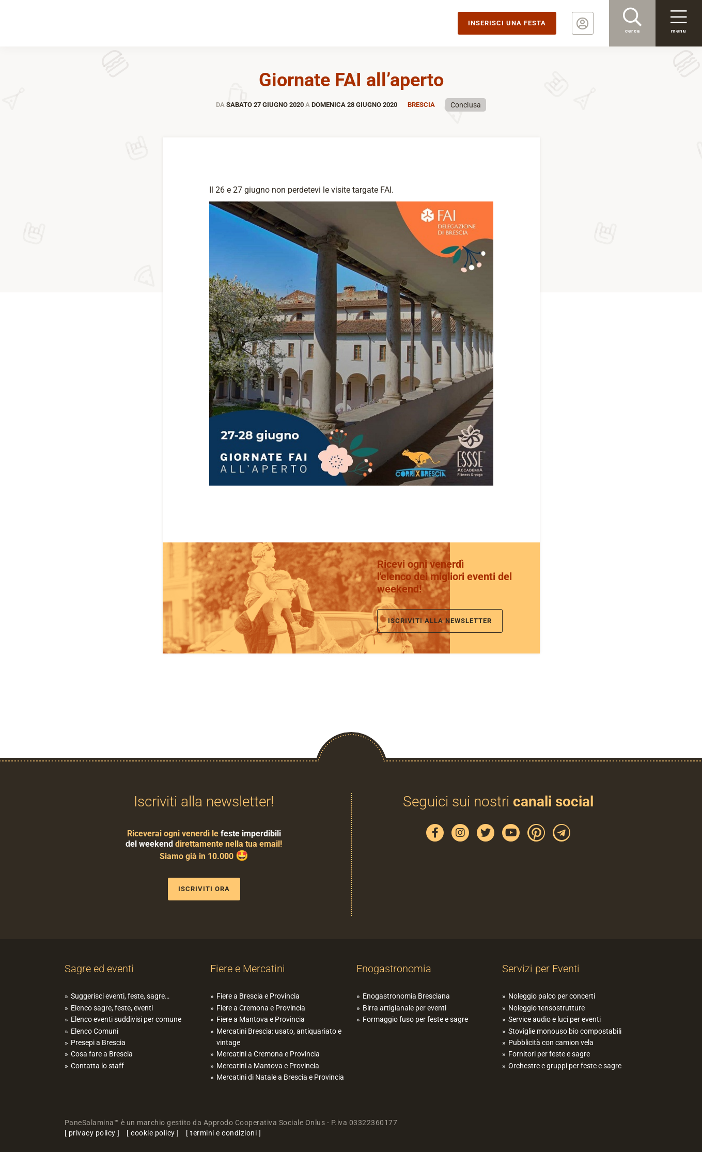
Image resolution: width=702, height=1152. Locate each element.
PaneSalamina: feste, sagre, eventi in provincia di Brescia (80, 23)
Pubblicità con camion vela (551, 1042)
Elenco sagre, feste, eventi (112, 1008)
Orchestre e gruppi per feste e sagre (564, 1066)
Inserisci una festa (507, 23)
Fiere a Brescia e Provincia (258, 996)
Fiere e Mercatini (247, 968)
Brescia (421, 104)
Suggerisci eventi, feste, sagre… (120, 996)
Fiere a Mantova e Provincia (260, 1019)
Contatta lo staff (97, 1066)
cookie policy (153, 1133)
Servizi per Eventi (541, 968)
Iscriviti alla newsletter (440, 621)
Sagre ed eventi (99, 968)
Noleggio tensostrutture (546, 1008)
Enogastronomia (393, 968)
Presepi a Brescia (98, 1042)
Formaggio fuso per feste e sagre (415, 1019)
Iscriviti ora (204, 889)
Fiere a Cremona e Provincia (260, 1008)
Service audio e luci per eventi (554, 1019)
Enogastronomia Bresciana (406, 996)
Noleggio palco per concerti (551, 996)
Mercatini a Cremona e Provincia (268, 1054)
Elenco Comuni (94, 1031)
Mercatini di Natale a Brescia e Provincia (280, 1077)
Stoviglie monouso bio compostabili (564, 1031)
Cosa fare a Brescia (102, 1054)
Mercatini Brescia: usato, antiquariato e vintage (278, 1037)
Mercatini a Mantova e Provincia (267, 1066)
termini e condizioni (223, 1133)
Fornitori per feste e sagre (549, 1054)
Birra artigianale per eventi (404, 1008)
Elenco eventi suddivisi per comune (126, 1019)
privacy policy (92, 1133)
